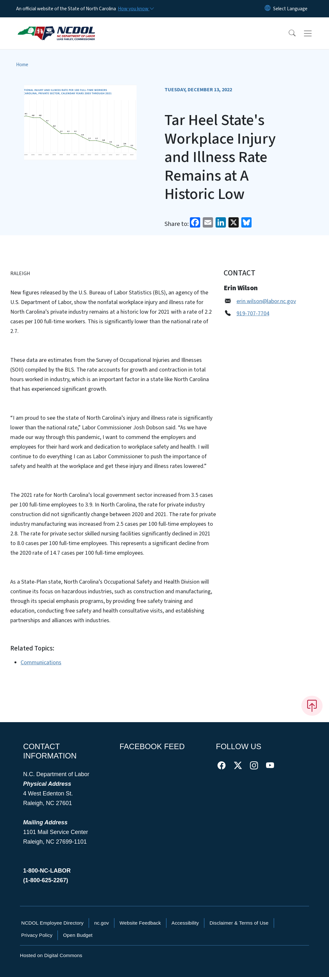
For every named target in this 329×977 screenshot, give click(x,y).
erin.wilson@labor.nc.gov (266, 301)
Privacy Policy (36, 935)
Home (22, 64)
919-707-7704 (252, 313)
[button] (288, 33)
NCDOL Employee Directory (52, 923)
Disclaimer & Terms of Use (239, 923)
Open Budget (78, 935)
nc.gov (101, 923)
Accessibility (185, 923)
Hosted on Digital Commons (51, 955)
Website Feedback (140, 923)
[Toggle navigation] (314, 33)
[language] (290, 8)
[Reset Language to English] (268, 8)
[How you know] (135, 8)
